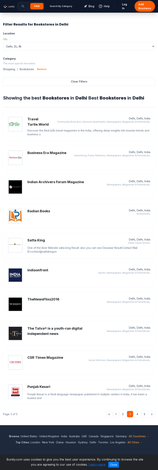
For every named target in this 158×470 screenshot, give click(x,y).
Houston (71, 442)
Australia (74, 436)
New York (48, 442)
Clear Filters (79, 81)
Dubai (60, 442)
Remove (41, 69)
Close (113, 464)
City (5, 39)
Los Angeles (117, 442)
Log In (124, 6)
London (35, 442)
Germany (121, 436)
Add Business (144, 6)
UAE (84, 436)
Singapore (107, 436)
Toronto (103, 442)
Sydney (83, 442)
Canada (93, 436)
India (64, 436)
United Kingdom (49, 436)
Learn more (97, 464)
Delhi (93, 442)
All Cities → (135, 442)
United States (29, 436)
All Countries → (139, 436)
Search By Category (61, 6)
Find (37, 6)
